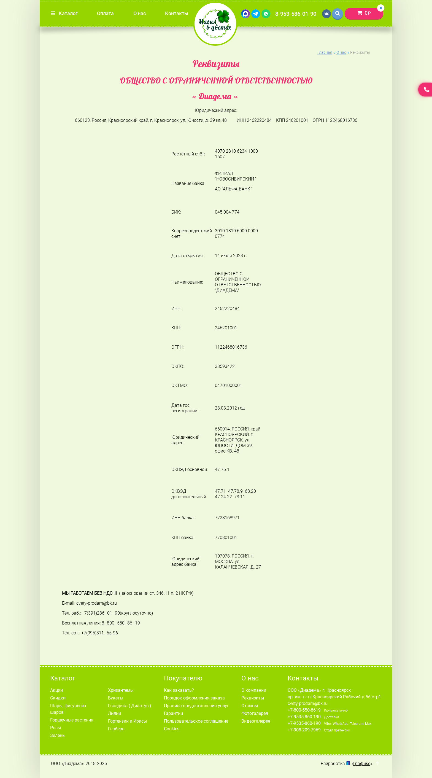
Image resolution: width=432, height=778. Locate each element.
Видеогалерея (255, 721)
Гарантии (173, 713)
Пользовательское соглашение (196, 721)
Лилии (114, 713)
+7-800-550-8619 (304, 710)
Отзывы (249, 705)
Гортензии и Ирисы (127, 721)
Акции (56, 690)
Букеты (115, 698)
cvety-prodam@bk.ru (308, 703)
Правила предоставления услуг (196, 705)
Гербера (116, 728)
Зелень (57, 735)
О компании (253, 690)
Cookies (171, 728)
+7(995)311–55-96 (99, 633)
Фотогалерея (254, 713)
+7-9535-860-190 (304, 716)
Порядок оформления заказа (194, 698)
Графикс (361, 763)
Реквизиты (252, 698)
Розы (55, 727)
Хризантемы (121, 690)
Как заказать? (179, 690)
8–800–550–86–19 (121, 623)
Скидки (58, 698)
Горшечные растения (71, 720)
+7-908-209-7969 (304, 730)
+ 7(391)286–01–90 (100, 613)
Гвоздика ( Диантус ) (129, 705)
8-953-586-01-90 (295, 14)
